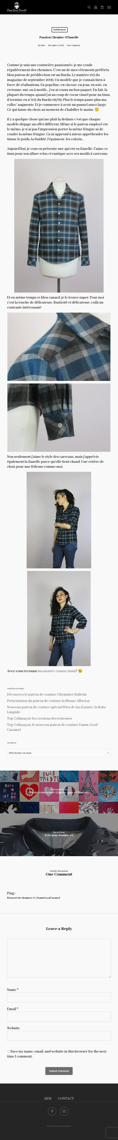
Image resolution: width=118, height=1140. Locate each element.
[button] (109, 7)
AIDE (48, 1099)
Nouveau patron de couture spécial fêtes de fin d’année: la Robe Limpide (56, 709)
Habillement (59, 29)
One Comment (73, 45)
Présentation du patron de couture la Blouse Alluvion (48, 701)
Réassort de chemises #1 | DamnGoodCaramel (33, 897)
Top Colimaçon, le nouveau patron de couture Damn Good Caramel (52, 727)
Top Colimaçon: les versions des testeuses (39, 718)
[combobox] (59, 753)
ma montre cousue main (57, 671)
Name (12, 990)
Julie (43, 45)
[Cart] (102, 7)
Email (12, 1009)
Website (13, 1028)
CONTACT (66, 1099)
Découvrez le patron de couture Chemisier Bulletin (47, 694)
